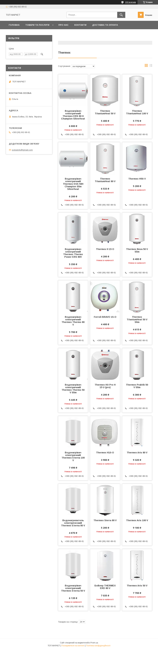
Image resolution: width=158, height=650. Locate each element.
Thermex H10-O (105, 452)
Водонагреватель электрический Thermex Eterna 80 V (73, 523)
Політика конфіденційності (98, 646)
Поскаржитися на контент (72, 646)
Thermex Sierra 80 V (105, 520)
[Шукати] (121, 15)
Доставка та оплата (105, 25)
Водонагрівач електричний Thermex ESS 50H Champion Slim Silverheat (73, 183)
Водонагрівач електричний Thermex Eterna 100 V (73, 456)
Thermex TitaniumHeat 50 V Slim (137, 319)
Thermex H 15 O (105, 249)
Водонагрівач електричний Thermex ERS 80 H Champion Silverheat (73, 115)
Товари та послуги (37, 25)
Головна (14, 25)
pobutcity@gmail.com (22, 150)
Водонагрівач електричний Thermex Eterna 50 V (73, 588)
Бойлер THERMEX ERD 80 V (105, 586)
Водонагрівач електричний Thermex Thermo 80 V (73, 321)
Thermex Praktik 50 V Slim (137, 386)
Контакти (80, 25)
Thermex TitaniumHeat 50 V (105, 112)
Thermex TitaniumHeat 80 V (105, 180)
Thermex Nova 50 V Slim (137, 250)
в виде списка (150, 66)
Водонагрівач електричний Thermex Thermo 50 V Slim (73, 388)
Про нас (63, 25)
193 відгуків (130, 2)
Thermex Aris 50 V (137, 585)
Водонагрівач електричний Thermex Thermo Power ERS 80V (73, 253)
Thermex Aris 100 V (137, 520)
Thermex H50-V (137, 178)
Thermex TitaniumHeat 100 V (137, 112)
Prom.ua (94, 643)
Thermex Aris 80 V (137, 452)
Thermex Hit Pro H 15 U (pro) (105, 386)
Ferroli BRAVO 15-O (105, 317)
